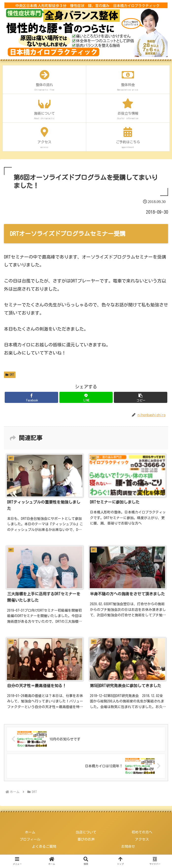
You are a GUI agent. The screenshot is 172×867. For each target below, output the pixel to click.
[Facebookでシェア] (31, 397)
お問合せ (128, 846)
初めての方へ (142, 832)
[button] (140, 397)
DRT (9, 374)
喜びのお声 (86, 839)
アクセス (142, 839)
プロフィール (30, 839)
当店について (86, 832)
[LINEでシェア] (86, 397)
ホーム (30, 832)
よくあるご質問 (44, 846)
